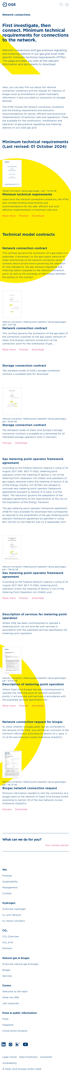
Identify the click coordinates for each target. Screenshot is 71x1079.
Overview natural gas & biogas (20, 964)
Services (7, 976)
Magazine (7, 1024)
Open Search (61, 4)
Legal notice (9, 1057)
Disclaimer (46, 1057)
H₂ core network (11, 915)
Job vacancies (10, 1003)
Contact (7, 893)
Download (38, 215)
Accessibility (9, 1063)
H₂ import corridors (13, 920)
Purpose (7, 875)
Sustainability (10, 881)
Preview (23, 215)
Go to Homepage (9, 4)
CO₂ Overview (10, 936)
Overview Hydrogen (14, 909)
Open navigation (67, 4)
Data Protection (28, 1057)
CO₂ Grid (7, 942)
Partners (7, 948)
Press (5, 1019)
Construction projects (14, 1030)
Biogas (6, 970)
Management (9, 887)
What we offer (10, 997)
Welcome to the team (15, 991)
